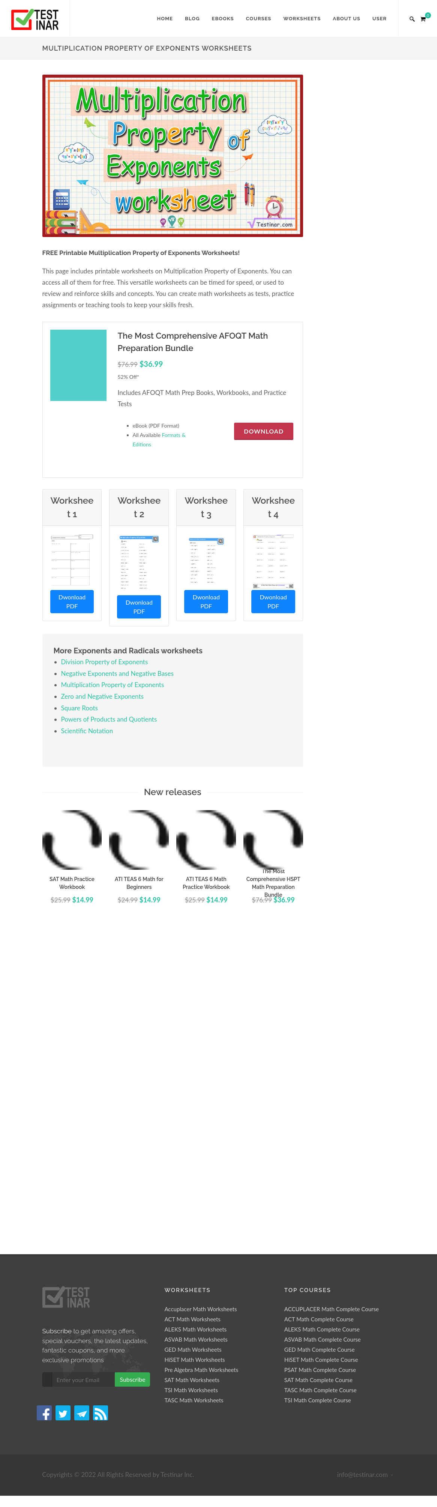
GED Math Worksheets (192, 1042)
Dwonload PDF (72, 601)
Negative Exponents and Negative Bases (117, 673)
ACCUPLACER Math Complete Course (331, 1001)
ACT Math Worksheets (192, 1011)
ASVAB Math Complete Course (322, 1031)
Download (264, 431)
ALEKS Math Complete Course (322, 1021)
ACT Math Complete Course (319, 1011)
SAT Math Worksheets (191, 1072)
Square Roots (79, 708)
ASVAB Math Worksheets (195, 1031)
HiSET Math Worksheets (194, 1052)
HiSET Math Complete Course (321, 1052)
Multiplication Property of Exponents (112, 685)
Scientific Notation (87, 731)
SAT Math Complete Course (318, 1072)
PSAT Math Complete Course (320, 1062)
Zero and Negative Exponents (102, 696)
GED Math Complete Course (319, 1042)
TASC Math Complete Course (320, 1082)
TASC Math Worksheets (193, 1092)
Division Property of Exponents (104, 662)
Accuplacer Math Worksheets (200, 1001)
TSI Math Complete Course (317, 1092)
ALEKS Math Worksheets (195, 1021)
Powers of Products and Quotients (109, 719)
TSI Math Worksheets (191, 1082)
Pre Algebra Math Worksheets (201, 1062)
